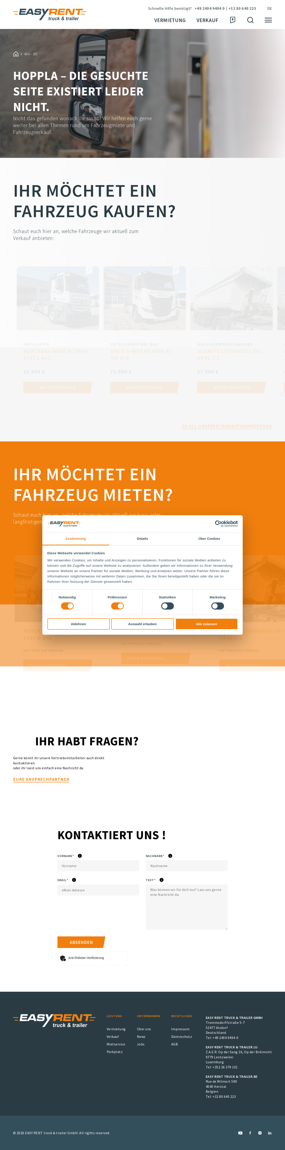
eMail (74, 880)
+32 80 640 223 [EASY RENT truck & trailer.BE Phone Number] (224, 1096)
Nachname (170, 856)
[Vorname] (98, 865)
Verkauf (207, 20)
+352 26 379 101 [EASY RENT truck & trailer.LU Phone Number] (225, 1067)
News (141, 1036)
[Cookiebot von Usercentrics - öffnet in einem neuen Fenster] (218, 523)
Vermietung (169, 20)
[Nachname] (187, 865)
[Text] (187, 907)
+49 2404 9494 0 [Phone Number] (210, 8)
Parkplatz (115, 1051)
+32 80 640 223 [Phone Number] (242, 8)
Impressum (180, 1029)
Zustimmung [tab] (76, 538)
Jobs (141, 1044)
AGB (174, 1044)
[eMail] (98, 890)
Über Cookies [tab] (209, 538)
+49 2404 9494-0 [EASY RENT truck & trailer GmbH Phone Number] (225, 1037)
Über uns (144, 1029)
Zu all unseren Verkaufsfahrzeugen (227, 437)
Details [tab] (142, 538)
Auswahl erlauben (142, 624)
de (269, 8)
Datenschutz (181, 1036)
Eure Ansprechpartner (41, 800)
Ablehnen (78, 624)
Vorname (79, 856)
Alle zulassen (206, 624)
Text (165, 880)
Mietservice (116, 1044)
